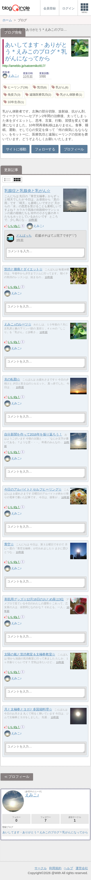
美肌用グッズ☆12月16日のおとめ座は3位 (34, 599)
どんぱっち (24, 235)
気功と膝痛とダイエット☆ (23, 269)
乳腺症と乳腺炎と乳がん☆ (27, 191)
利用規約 (55, 868)
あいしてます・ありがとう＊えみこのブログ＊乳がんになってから (36, 51)
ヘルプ (68, 868)
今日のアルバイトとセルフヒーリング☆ (33, 489)
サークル (40, 868)
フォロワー (45, 819)
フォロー (16, 819)
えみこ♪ (10, 75)
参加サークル (75, 819)
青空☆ (9, 544)
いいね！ (14, 226)
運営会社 (82, 868)
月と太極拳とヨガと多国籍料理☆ (28, 709)
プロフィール (74, 149)
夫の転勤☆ (12, 379)
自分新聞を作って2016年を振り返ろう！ (33, 434)
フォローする (45, 149)
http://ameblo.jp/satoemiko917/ (23, 66)
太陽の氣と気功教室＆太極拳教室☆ (29, 654)
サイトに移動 (16, 149)
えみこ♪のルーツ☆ (17, 324)
